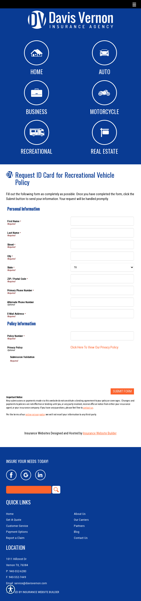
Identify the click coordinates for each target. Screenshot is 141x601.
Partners (79, 521)
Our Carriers (81, 515)
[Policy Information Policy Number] (102, 336)
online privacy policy (35, 414)
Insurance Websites (37, 433)
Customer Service (17, 521)
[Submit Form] (122, 391)
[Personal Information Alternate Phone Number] (102, 302)
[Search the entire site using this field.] (28, 485)
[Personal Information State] (102, 267)
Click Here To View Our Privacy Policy (94, 347)
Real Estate (104, 137)
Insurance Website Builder (100, 433)
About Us (79, 509)
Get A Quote (13, 515)
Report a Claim (15, 533)
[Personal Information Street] (102, 244)
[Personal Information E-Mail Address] (102, 313)
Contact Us (81, 533)
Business (36, 98)
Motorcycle (104, 98)
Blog (76, 527)
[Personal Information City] (102, 256)
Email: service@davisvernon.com (26, 578)
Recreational (36, 137)
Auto (104, 58)
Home (36, 58)
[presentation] (44, 371)
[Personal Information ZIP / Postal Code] (102, 278)
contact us (88, 407)
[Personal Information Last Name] (102, 232)
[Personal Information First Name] (102, 221)
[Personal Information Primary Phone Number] (102, 290)
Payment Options (17, 527)
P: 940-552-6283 (16, 566)
